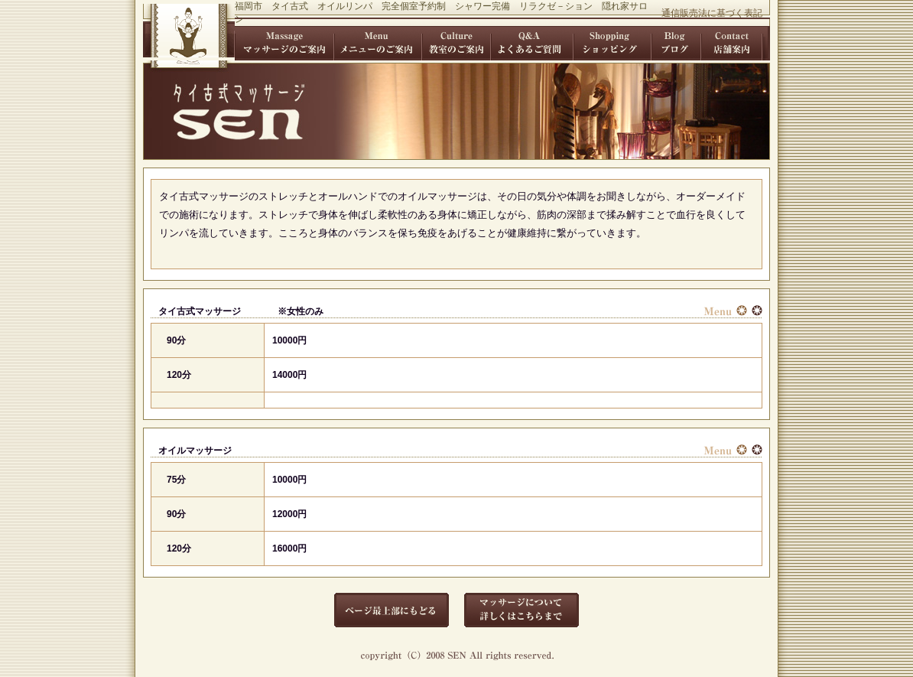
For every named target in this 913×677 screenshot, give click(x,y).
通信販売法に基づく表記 (711, 13)
